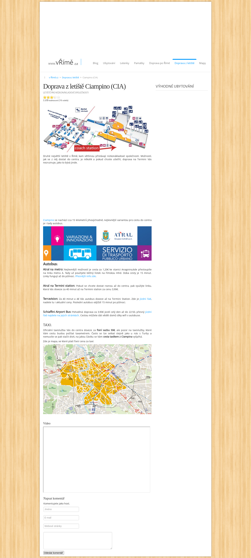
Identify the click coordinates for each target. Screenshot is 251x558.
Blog (95, 63)
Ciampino (48, 220)
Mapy (202, 63)
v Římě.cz (53, 77)
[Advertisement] (125, 27)
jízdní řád (145, 298)
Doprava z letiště (184, 63)
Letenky (124, 63)
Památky (139, 63)
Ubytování (109, 63)
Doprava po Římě (159, 63)
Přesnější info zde (85, 276)
